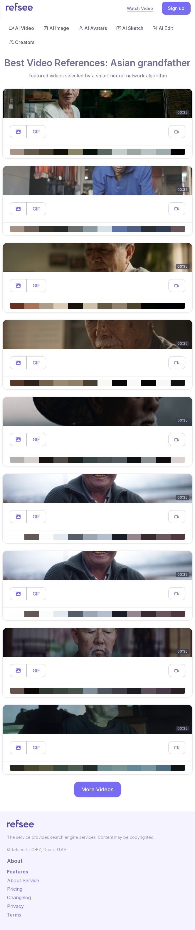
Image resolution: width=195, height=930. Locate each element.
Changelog (19, 897)
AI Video (21, 28)
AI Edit (163, 28)
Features (17, 872)
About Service (23, 880)
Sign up (176, 8)
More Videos (97, 789)
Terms (14, 915)
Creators (21, 42)
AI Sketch (129, 28)
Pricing (14, 889)
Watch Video (140, 8)
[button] (18, 131)
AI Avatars (92, 28)
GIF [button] (36, 132)
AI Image (56, 28)
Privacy (15, 906)
